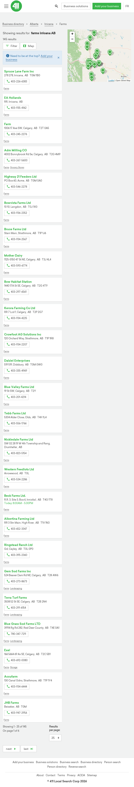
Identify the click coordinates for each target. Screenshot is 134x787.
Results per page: (54, 728)
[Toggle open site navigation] (6, 6)
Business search (69, 762)
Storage (13, 667)
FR (127, 6)
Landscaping (16, 588)
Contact (50, 775)
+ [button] (72, 34)
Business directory (91, 762)
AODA (81, 775)
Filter (11, 45)
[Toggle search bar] (57, 6)
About (40, 775)
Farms (6, 88)
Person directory (56, 766)
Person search (112, 762)
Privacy (71, 775)
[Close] (58, 57)
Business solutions (76, 6)
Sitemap (92, 775)
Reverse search (77, 766)
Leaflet (111, 80)
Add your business (107, 6)
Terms (61, 775)
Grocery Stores (17, 167)
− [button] (72, 39)
